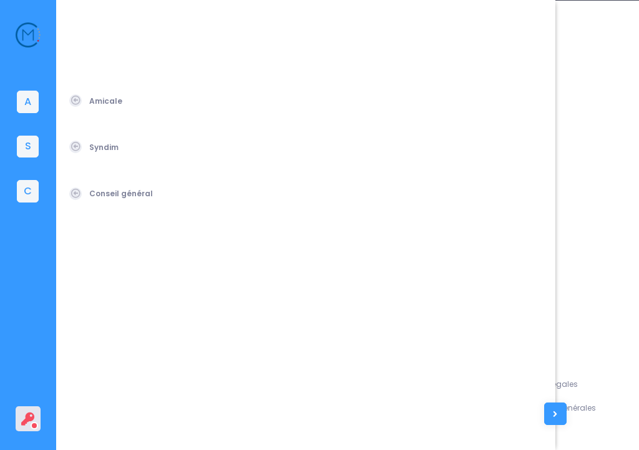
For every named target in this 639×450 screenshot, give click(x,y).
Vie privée (553, 431)
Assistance (495, 384)
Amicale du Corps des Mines (151, 425)
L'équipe (489, 407)
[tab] (28, 102)
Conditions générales (576, 407)
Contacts (492, 431)
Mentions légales (567, 384)
